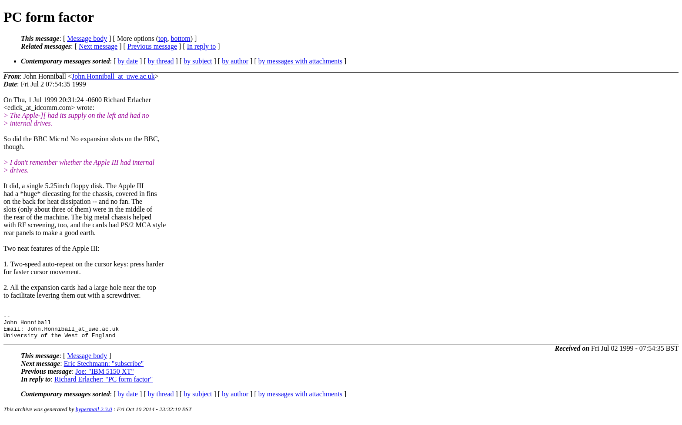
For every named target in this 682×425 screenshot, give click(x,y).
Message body (87, 38)
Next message (98, 46)
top (162, 38)
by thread (161, 61)
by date (127, 61)
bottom (180, 38)
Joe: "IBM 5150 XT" (104, 376)
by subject (198, 61)
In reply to (201, 46)
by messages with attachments (300, 61)
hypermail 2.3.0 (94, 414)
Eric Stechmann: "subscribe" (104, 368)
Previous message (152, 46)
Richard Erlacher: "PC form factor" (103, 384)
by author (235, 61)
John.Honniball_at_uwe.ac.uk (113, 76)
